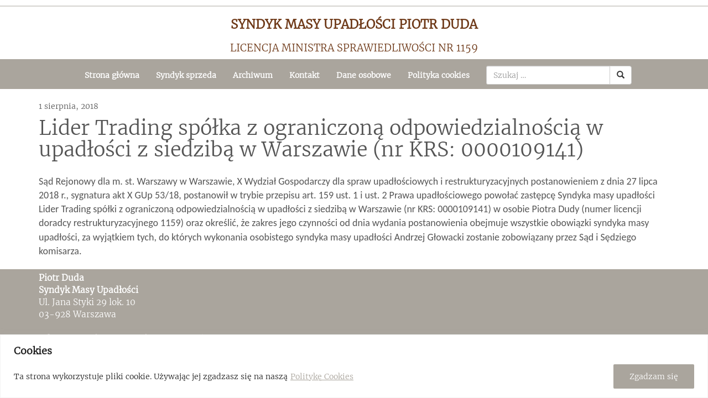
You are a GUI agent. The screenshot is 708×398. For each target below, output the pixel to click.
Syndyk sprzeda (186, 75)
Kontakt (304, 75)
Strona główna (112, 75)
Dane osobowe (363, 75)
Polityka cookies (439, 75)
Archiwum (253, 75)
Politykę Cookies (321, 376)
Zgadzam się (653, 376)
